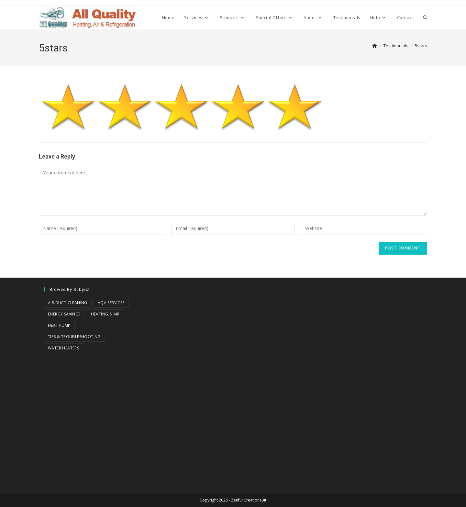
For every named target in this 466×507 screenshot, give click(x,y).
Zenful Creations (246, 500)
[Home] (374, 46)
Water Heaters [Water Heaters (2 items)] (63, 348)
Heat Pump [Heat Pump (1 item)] (59, 325)
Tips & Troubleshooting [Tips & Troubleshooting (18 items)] (74, 336)
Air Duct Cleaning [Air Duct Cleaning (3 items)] (67, 302)
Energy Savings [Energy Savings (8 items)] (64, 314)
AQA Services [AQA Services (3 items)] (111, 302)
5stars (421, 46)
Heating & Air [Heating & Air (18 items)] (105, 314)
